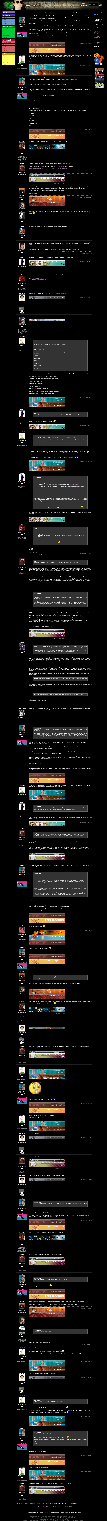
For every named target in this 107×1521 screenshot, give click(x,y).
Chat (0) (5, 50)
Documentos (6, 19)
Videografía (6, 58)
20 (64, 1506)
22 (67, 1506)
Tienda (4, 48)
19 (62, 1506)
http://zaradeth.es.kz (65, 163)
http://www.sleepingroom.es (39, 279)
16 (56, 1506)
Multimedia (5, 28)
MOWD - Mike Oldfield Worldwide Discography (35, 12)
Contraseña (84, 5)
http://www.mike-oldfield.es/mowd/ (37, 1066)
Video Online (6, 33)
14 (53, 1506)
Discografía (6, 55)
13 (51, 1506)
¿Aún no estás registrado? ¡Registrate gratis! (98, 32)
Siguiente (71, 1506)
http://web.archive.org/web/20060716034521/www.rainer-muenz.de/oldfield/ (48, 168)
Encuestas (5, 21)
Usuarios (5, 46)
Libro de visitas (7, 42)
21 (66, 1506)
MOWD (5, 64)
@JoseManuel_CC (38, 278)
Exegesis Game (7, 35)
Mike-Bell (59, 1518)
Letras (4, 60)
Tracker (5, 37)
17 (58, 1506)
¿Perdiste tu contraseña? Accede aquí (97, 38)
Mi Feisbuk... (23, 333)
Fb (20, 178)
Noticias (5, 17)
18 (60, 1506)
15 (55, 1506)
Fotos (4, 31)
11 (47, 1506)
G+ (23, 178)
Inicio (5, 12)
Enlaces (5, 23)
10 (46, 1506)
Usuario (83, 3)
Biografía (5, 62)
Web (20, 180)
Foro (4, 44)
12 (49, 1506)
